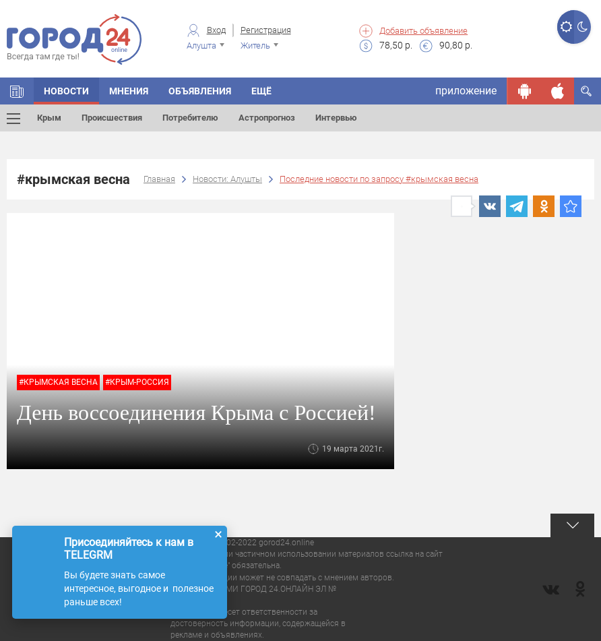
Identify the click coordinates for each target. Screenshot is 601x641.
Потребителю (190, 118)
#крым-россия (137, 382)
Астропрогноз (267, 118)
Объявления (199, 91)
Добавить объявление (423, 31)
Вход (216, 30)
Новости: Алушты (227, 179)
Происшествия (112, 118)
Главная (159, 179)
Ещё (261, 91)
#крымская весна (58, 382)
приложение (466, 90)
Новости (66, 91)
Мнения (128, 91)
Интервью (336, 118)
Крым (49, 118)
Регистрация (266, 30)
